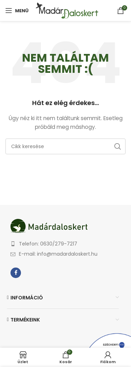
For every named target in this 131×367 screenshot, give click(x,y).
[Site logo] (67, 10)
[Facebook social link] (15, 273)
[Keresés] (65, 146)
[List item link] (68, 244)
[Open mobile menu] (17, 11)
